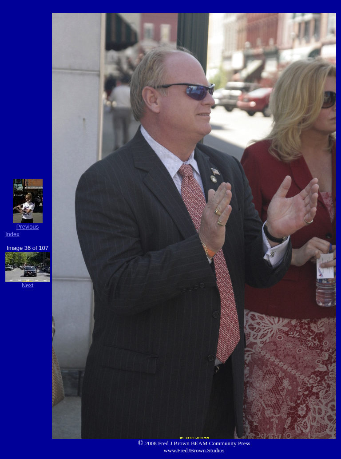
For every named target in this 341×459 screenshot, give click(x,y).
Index (12, 234)
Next (28, 285)
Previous (27, 226)
